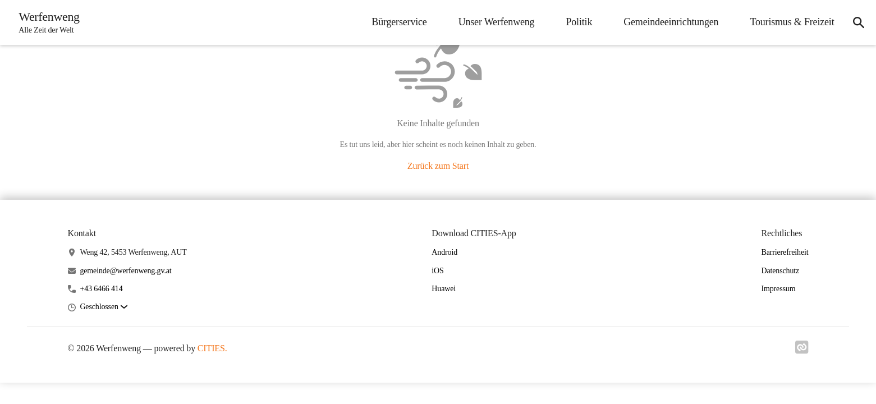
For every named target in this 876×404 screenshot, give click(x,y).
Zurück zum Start (438, 166)
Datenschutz (780, 271)
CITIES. (212, 348)
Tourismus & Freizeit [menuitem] (789, 21)
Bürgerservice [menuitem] (396, 21)
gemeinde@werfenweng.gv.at (125, 271)
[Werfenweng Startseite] (47, 22)
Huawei (444, 288)
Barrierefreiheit (784, 252)
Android (444, 252)
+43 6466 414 (101, 288)
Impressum (778, 288)
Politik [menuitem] (576, 21)
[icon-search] (857, 22)
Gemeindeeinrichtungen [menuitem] (668, 21)
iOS (437, 271)
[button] (103, 307)
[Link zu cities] (802, 350)
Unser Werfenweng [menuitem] (493, 21)
